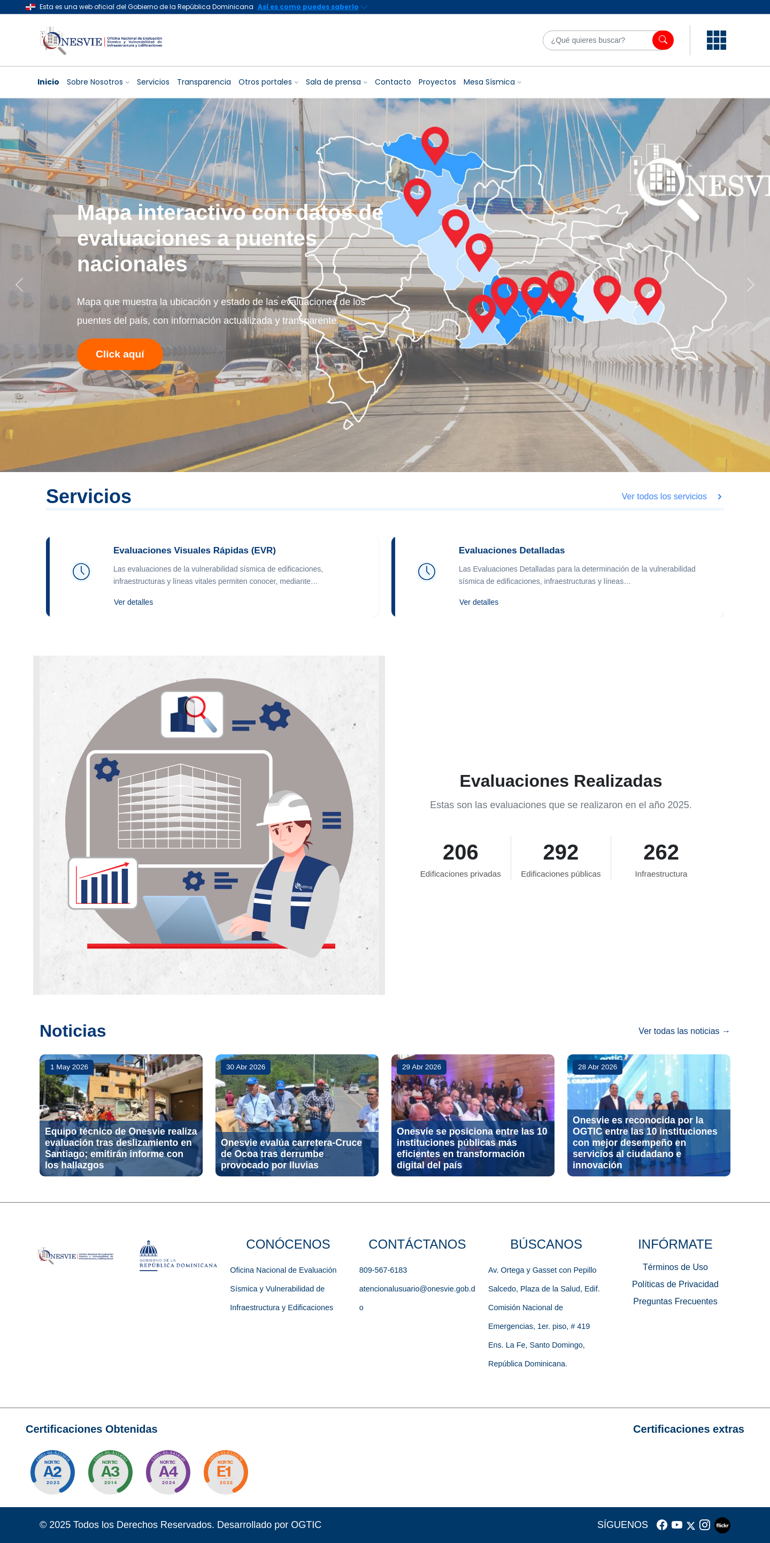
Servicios (153, 82)
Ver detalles (133, 602)
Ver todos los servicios (673, 496)
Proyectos (437, 82)
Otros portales (265, 82)
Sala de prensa (333, 82)
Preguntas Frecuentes (675, 1301)
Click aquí (120, 354)
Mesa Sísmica (489, 82)
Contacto (393, 82)
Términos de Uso (675, 1267)
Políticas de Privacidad (675, 1284)
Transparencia (204, 82)
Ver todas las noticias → (684, 1031)
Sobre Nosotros (95, 82)
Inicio (48, 82)
